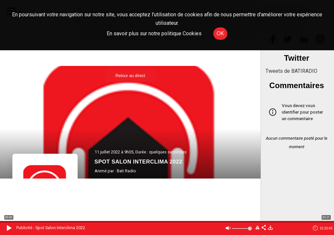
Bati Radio (126, 170)
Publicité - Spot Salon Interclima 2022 (50, 227)
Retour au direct (130, 75)
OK (220, 33)
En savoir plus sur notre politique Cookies (154, 33)
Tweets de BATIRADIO (291, 71)
